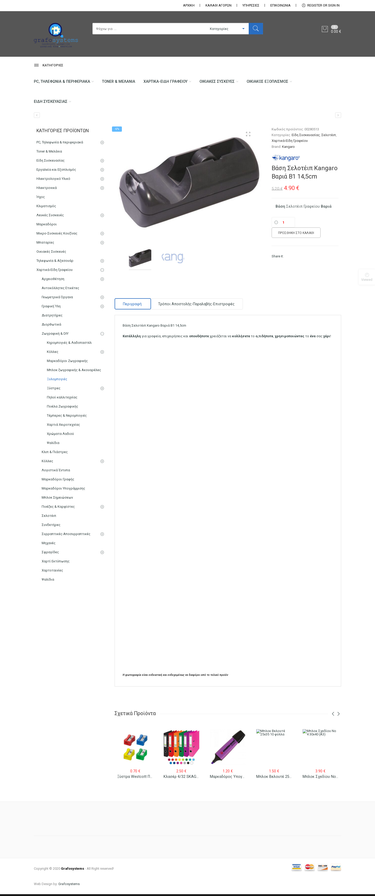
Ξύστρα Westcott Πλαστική (140, 782)
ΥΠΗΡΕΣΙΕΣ (250, 5)
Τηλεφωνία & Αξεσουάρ (54, 263)
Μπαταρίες (45, 244)
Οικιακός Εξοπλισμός (274, 82)
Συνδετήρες (51, 527)
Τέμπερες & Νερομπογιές (67, 418)
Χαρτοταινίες (52, 572)
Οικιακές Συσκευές (223, 82)
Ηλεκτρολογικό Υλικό (53, 181)
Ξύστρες (53, 390)
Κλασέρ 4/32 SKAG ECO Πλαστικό (193, 783)
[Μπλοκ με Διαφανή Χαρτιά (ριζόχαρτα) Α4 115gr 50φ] (37, 117)
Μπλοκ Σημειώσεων (57, 499)
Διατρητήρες (52, 317)
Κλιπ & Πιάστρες (55, 454)
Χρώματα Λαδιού (60, 436)
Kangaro (288, 148)
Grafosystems (69, 886)
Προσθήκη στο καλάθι (296, 235)
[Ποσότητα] (283, 224)
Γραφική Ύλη (51, 308)
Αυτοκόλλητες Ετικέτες (60, 290)
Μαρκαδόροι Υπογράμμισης (63, 490)
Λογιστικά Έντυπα (56, 472)
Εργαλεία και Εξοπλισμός (56, 172)
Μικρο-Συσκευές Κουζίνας (56, 235)
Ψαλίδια (53, 445)
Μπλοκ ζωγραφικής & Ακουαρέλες (74, 372)
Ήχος (40, 199)
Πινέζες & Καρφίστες (58, 509)
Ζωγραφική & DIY (55, 336)
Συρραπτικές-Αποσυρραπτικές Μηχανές (66, 540)
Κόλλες (52, 354)
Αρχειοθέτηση (53, 281)
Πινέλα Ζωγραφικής (62, 408)
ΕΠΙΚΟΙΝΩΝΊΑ (280, 5)
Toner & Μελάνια (121, 82)
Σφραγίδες (50, 554)
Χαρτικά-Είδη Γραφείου (169, 82)
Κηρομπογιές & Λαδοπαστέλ (69, 345)
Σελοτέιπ (328, 137)
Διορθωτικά (51, 326)
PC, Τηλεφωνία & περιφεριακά (63, 82)
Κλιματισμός (46, 208)
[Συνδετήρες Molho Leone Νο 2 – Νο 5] (338, 117)
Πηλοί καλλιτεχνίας (62, 399)
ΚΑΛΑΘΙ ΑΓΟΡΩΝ (218, 5)
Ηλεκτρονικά (46, 190)
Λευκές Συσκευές (50, 217)
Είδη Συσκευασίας (51, 103)
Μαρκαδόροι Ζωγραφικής (67, 363)
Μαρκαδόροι (46, 226)
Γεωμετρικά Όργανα (57, 299)
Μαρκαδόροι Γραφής (58, 481)
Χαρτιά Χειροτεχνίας (63, 427)
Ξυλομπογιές (57, 381)
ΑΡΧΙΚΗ (189, 5)
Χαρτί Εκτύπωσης (56, 563)
